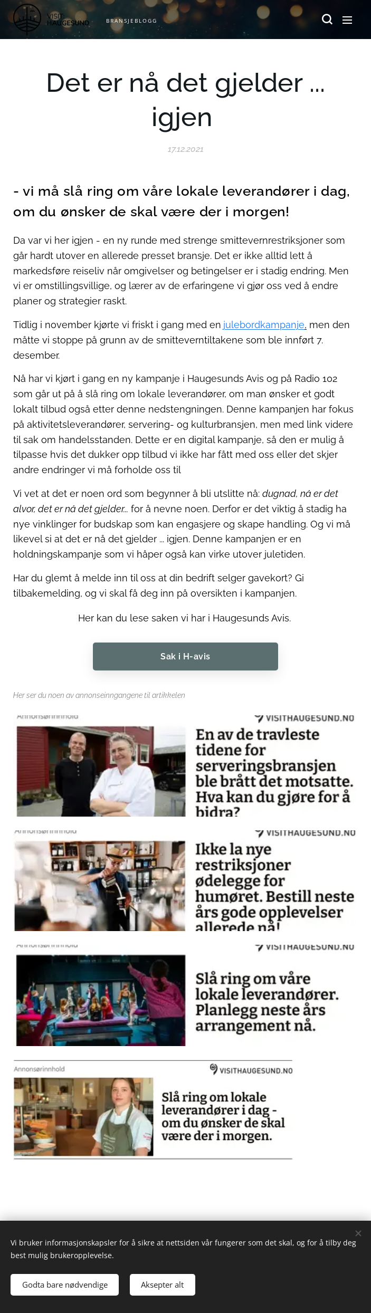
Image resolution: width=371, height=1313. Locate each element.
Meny (347, 20)
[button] (326, 19)
